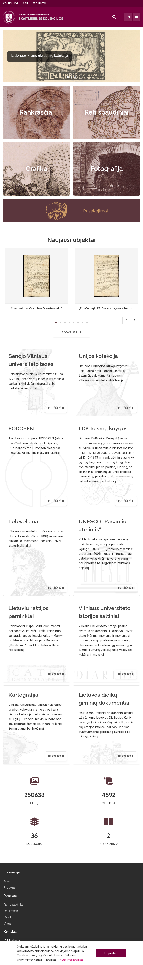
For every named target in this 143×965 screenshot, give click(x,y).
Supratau (110, 953)
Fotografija (106, 168)
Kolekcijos (10, 3)
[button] (68, 77)
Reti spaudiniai (106, 112)
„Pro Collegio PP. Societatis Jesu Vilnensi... (106, 308)
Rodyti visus (71, 332)
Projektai (39, 3)
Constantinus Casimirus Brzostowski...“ (36, 308)
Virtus (7, 923)
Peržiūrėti (56, 408)
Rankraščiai (36, 112)
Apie (25, 3)
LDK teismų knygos (103, 428)
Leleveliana (23, 521)
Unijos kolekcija (98, 356)
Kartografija (23, 695)
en (128, 17)
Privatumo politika (70, 960)
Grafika (36, 168)
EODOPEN (21, 428)
